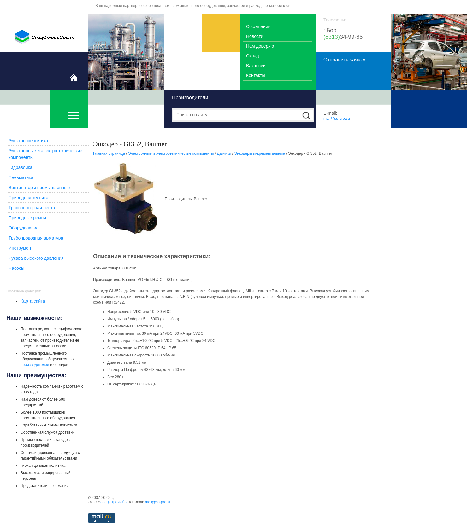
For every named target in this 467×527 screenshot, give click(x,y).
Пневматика (21, 177)
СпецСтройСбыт (114, 502)
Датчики (224, 153)
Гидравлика (21, 167)
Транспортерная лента (32, 207)
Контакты (255, 75)
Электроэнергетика (28, 140)
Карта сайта (33, 301)
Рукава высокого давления (36, 258)
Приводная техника (28, 197)
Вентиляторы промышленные (39, 187)
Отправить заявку (344, 59)
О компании (258, 26)
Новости (254, 36)
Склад (252, 55)
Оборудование (23, 227)
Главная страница (109, 153)
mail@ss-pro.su (336, 118)
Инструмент (21, 248)
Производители (190, 97)
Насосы (16, 268)
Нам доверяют (261, 46)
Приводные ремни (27, 217)
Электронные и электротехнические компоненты (171, 153)
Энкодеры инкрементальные (259, 153)
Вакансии (256, 65)
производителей (35, 364)
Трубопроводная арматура (36, 237)
